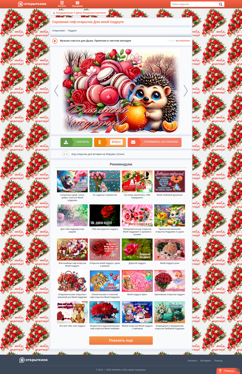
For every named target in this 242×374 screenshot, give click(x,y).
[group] (121, 40)
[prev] (56, 91)
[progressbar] (184, 41)
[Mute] (177, 41)
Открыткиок (58, 30)
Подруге (72, 30)
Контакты (192, 360)
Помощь (218, 360)
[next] (186, 91)
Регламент (205, 360)
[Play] (54, 41)
